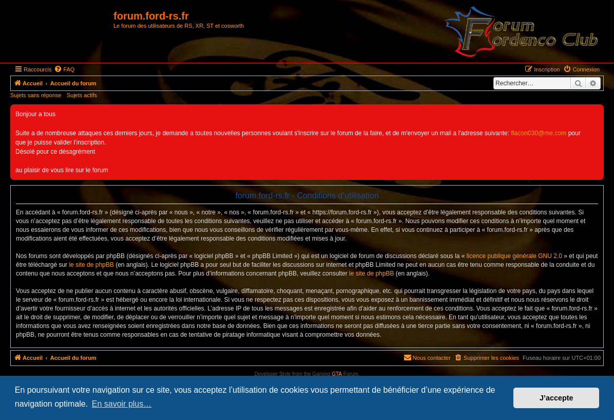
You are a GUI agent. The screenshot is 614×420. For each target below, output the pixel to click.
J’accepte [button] (556, 398)
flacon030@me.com (539, 133)
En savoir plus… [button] (122, 403)
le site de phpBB (91, 264)
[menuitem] (64, 69)
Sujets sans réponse (36, 95)
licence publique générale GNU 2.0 (514, 256)
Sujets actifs (82, 95)
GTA (337, 374)
